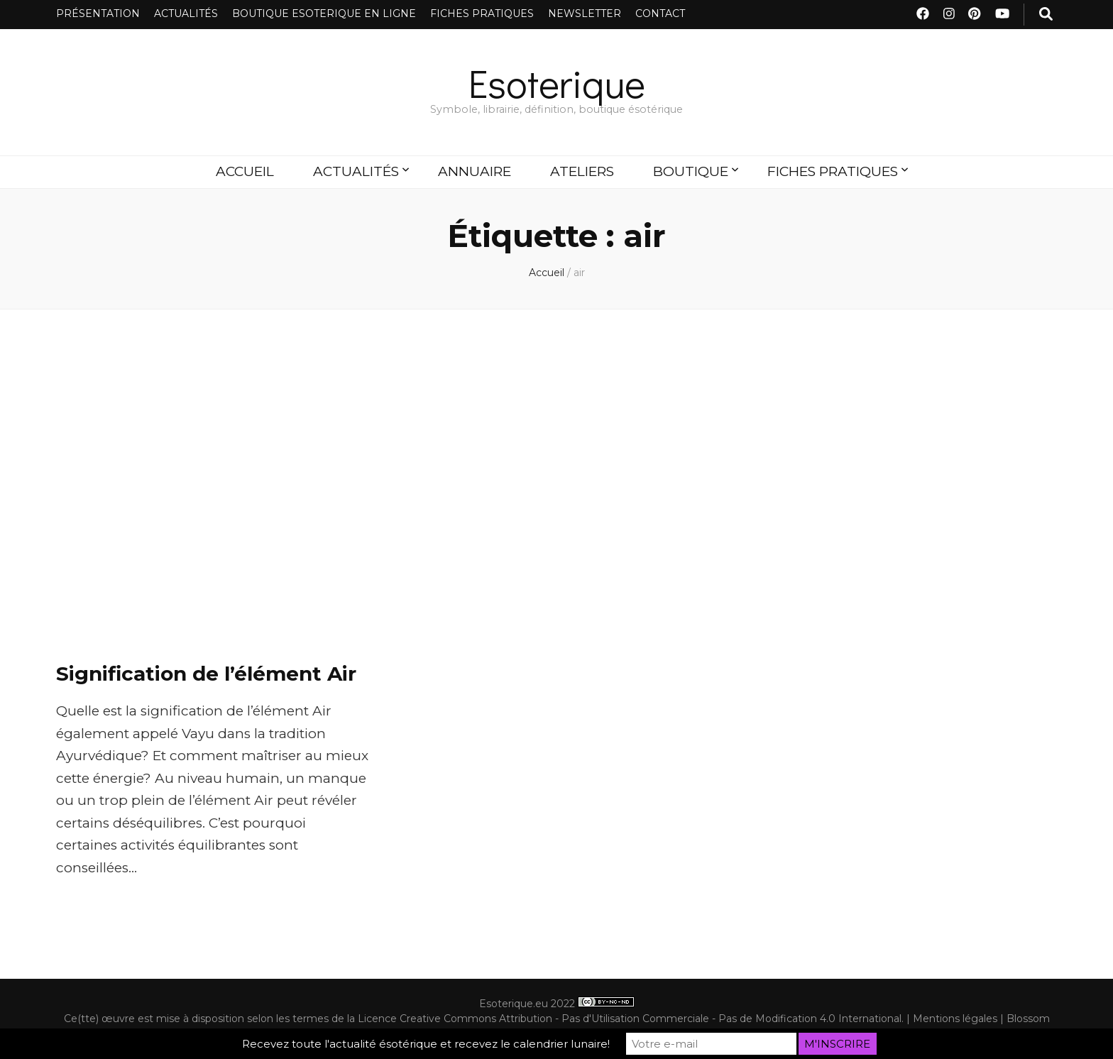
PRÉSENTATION (98, 13)
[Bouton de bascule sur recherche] (1046, 15)
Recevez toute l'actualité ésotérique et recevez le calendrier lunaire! (426, 1043)
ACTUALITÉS (186, 13)
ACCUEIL (245, 171)
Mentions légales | (960, 1018)
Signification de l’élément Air (206, 674)
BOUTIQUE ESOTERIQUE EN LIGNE (324, 13)
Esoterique (556, 83)
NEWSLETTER (584, 13)
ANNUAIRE (474, 171)
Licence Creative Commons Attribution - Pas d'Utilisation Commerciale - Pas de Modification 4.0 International (629, 1018)
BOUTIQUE (690, 171)
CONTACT (660, 13)
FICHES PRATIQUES (482, 13)
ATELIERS (582, 171)
